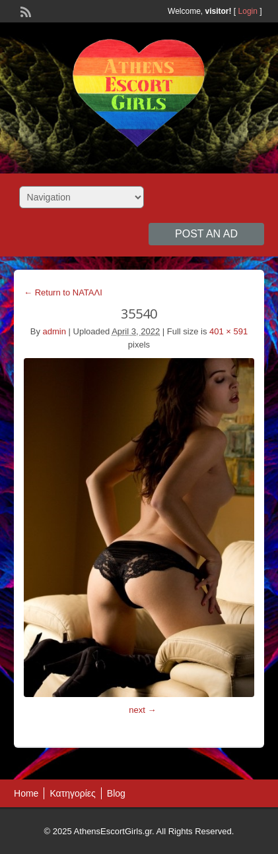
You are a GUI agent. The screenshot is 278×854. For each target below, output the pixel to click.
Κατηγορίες (72, 793)
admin (54, 331)
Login (248, 11)
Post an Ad (206, 233)
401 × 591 (228, 331)
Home (26, 793)
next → (142, 710)
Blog (116, 793)
